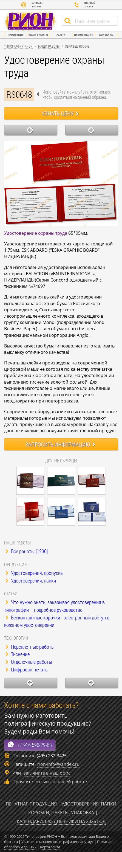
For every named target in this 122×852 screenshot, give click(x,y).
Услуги (61, 35)
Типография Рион (18, 46)
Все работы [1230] (26, 551)
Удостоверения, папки (30, 580)
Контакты (106, 35)
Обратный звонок (84, 4)
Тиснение (17, 654)
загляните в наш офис (47, 773)
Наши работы (38, 35)
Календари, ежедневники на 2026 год (61, 821)
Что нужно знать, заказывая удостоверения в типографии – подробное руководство (54, 606)
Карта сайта (50, 846)
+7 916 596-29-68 (29, 744)
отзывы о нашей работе (61, 782)
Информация (83, 35)
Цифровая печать (26, 669)
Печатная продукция (31, 804)
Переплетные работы (30, 646)
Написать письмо (31, 4)
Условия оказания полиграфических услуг (57, 841)
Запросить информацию (60, 444)
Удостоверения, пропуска (34, 572)
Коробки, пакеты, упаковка (61, 813)
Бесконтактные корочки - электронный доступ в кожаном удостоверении (56, 621)
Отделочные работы (28, 661)
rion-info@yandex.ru (58, 764)
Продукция (16, 35)
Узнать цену (60, 113)
